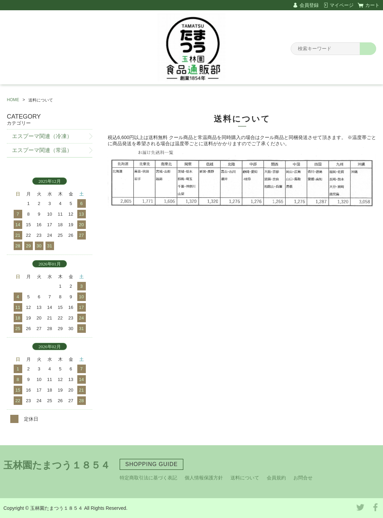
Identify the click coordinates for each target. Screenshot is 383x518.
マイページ (342, 5)
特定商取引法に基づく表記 (148, 477)
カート (372, 5)
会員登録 (309, 5)
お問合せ (303, 477)
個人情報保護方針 (204, 477)
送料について (244, 477)
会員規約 (276, 477)
